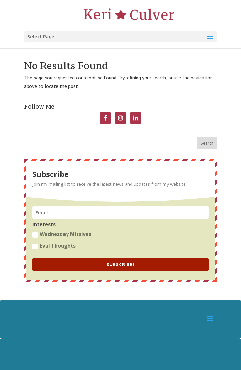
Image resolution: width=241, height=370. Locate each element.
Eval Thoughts (54, 245)
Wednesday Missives (61, 234)
